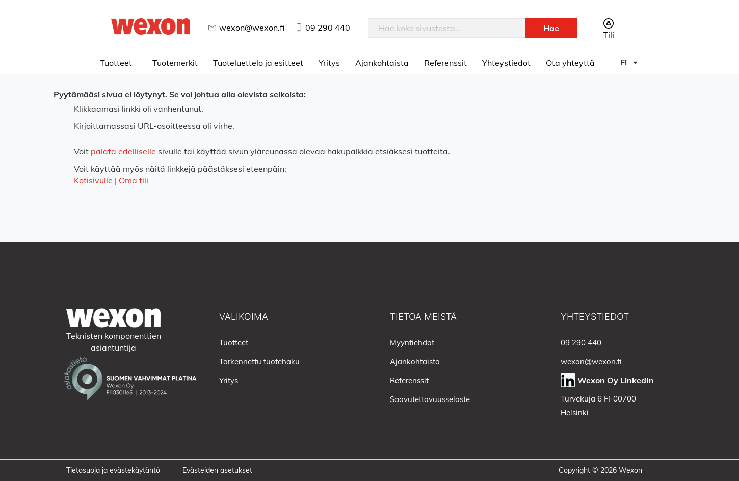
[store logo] (151, 26)
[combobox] (447, 28)
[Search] (551, 27)
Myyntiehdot (412, 343)
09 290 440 (327, 27)
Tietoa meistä (423, 316)
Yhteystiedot (506, 63)
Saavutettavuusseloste (430, 399)
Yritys (329, 63)
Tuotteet (117, 63)
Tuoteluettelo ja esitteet (258, 63)
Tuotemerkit (175, 63)
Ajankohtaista (382, 63)
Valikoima (243, 316)
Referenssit (445, 63)
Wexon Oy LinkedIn (615, 380)
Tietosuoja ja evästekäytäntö (113, 470)
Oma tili (133, 180)
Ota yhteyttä (570, 63)
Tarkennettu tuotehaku (259, 361)
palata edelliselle (123, 151)
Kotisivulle (93, 180)
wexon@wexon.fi (251, 27)
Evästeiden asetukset (217, 470)
